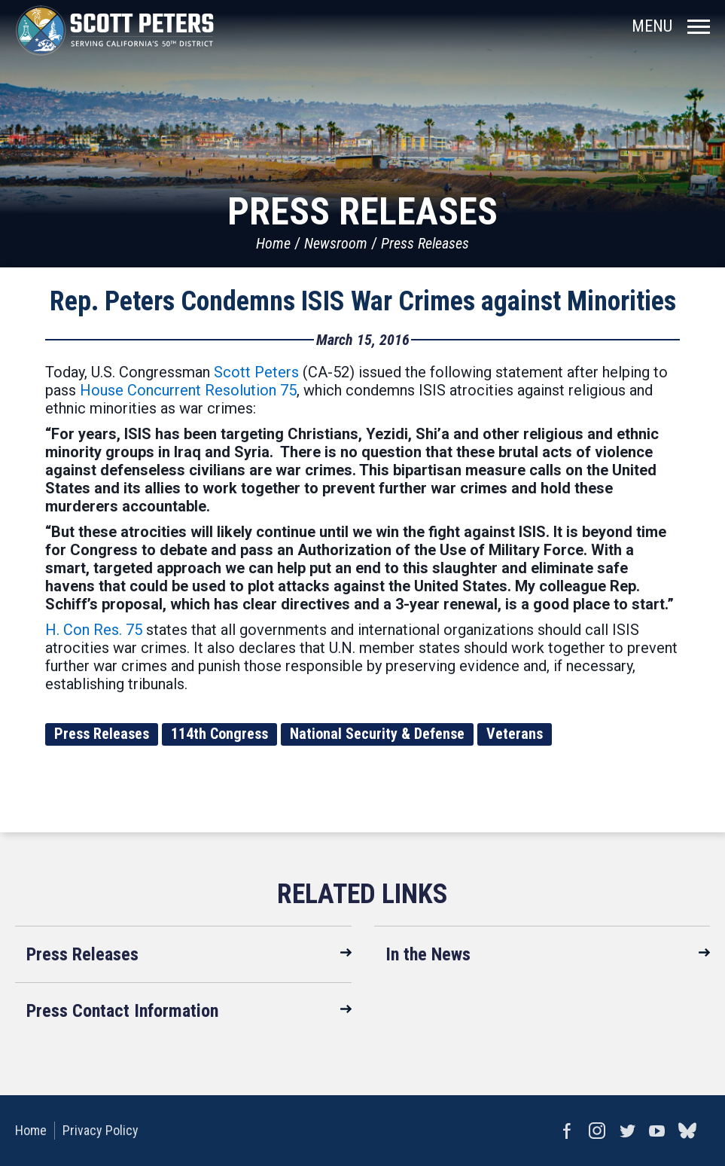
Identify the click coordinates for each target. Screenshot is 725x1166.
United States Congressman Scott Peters (115, 30)
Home (273, 243)
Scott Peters (256, 372)
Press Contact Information (122, 1010)
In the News (428, 954)
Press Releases (425, 243)
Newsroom (335, 243)
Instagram (597, 1131)
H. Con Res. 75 (93, 630)
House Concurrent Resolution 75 (188, 390)
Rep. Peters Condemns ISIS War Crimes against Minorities (363, 301)
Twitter (627, 1131)
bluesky (687, 1131)
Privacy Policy (100, 1130)
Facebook (567, 1131)
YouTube (657, 1131)
